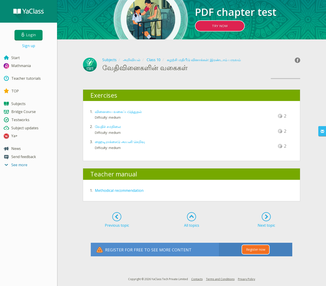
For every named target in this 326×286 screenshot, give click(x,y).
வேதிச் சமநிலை (108, 126)
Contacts (197, 279)
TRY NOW (220, 26)
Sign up (28, 45)
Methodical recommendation (119, 190)
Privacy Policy (246, 279)
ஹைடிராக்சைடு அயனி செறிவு (120, 141)
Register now (255, 249)
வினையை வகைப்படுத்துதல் (118, 111)
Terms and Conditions (220, 279)
